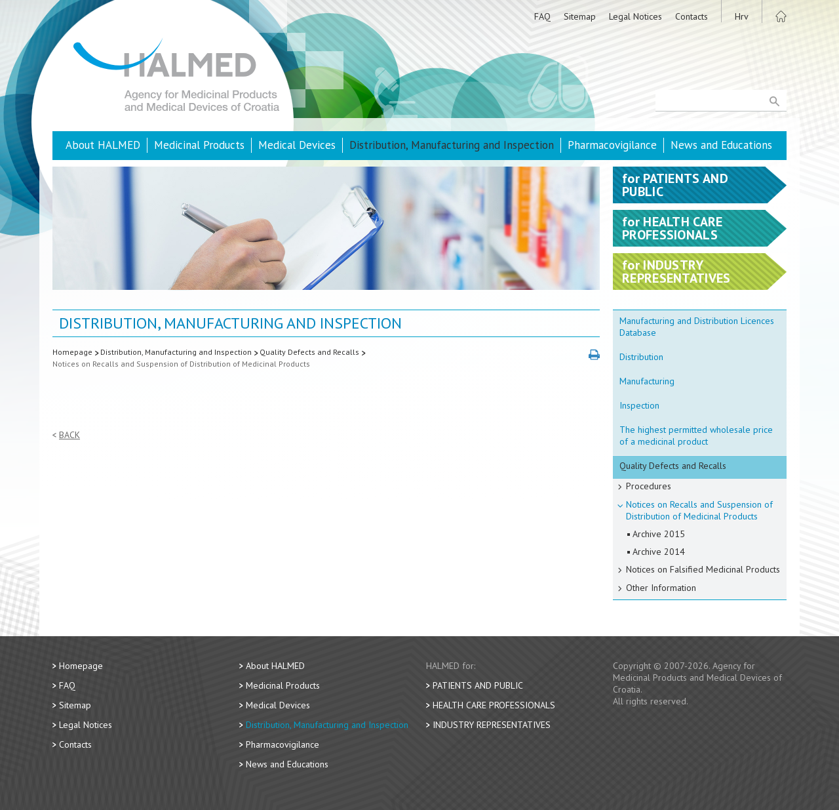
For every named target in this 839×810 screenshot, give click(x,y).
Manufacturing (646, 381)
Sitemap (580, 16)
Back (69, 435)
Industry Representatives (492, 725)
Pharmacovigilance (612, 145)
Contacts (691, 16)
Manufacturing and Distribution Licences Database (696, 326)
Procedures (648, 486)
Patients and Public (478, 685)
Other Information (661, 588)
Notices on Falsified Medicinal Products (703, 569)
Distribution (641, 357)
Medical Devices (297, 145)
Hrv (742, 16)
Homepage (72, 352)
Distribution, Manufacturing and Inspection (451, 145)
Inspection (639, 405)
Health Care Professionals (494, 705)
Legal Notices (635, 16)
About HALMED (103, 145)
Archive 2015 (659, 534)
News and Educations (721, 145)
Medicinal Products (199, 145)
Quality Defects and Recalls (309, 352)
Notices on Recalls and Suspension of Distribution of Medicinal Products (181, 364)
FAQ (542, 16)
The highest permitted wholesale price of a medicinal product (696, 435)
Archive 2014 (659, 551)
